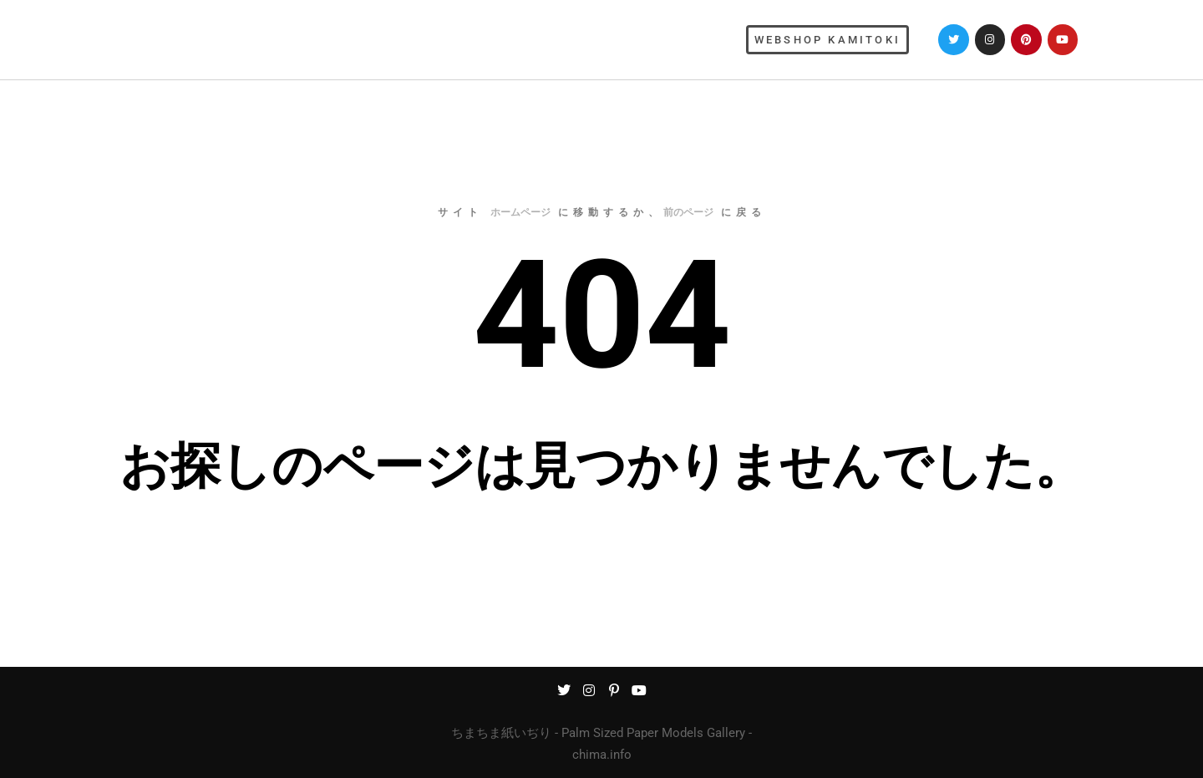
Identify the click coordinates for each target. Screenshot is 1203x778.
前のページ (688, 212)
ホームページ (520, 212)
